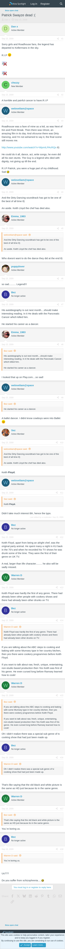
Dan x (7, 19)
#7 (62, 304)
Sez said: (8, 499)
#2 (62, 95)
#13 (61, 587)
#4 (62, 192)
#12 (61, 537)
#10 (61, 442)
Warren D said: (11, 627)
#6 (62, 278)
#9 (62, 397)
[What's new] (54, 4)
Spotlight (7, 932)
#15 (61, 695)
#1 (62, 39)
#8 (62, 344)
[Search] (61, 4)
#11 (61, 493)
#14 (61, 620)
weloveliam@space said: (15, 235)
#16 (61, 757)
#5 (62, 228)
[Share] (58, 39)
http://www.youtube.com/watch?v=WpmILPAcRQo (29, 147)
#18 (61, 849)
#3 (62, 121)
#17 (61, 809)
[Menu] (4, 3)
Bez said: (8, 351)
